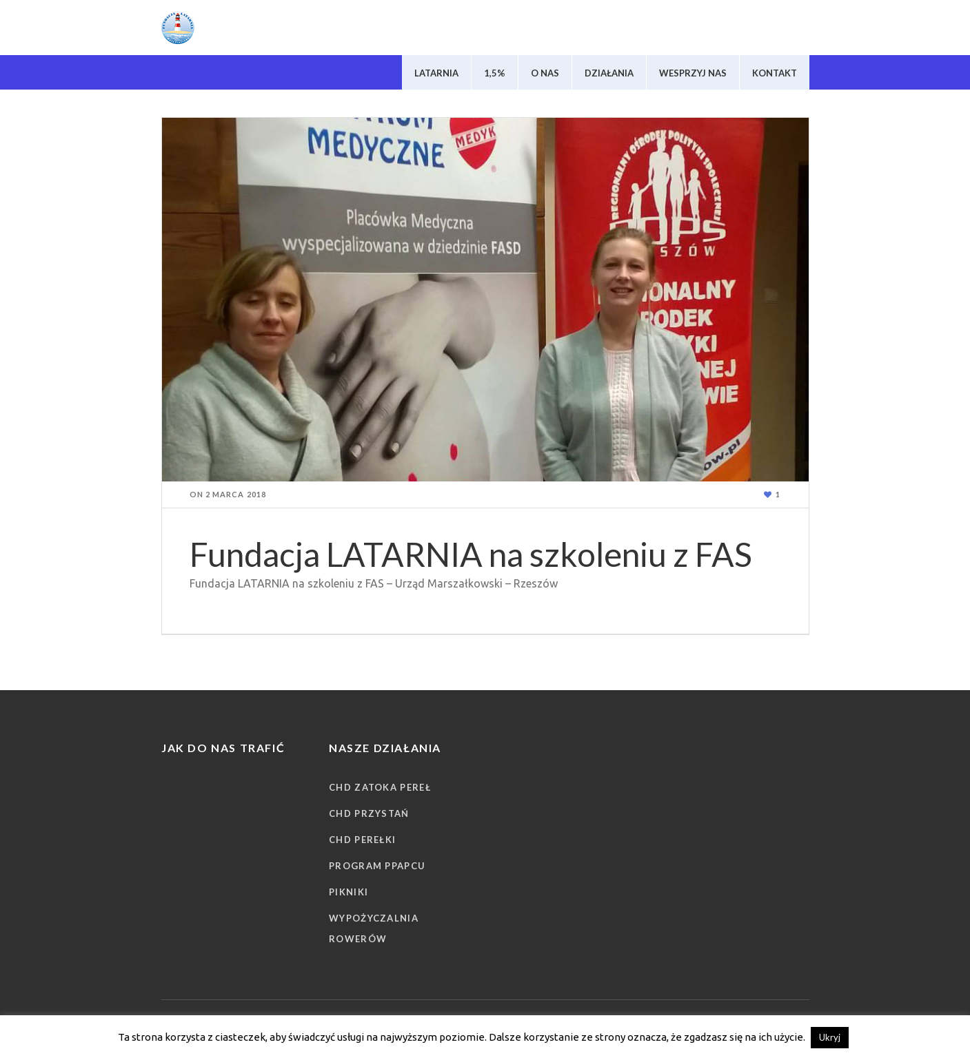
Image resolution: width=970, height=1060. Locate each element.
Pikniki (348, 891)
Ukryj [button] (829, 1037)
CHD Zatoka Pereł (380, 787)
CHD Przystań (369, 813)
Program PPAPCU (377, 865)
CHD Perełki (362, 839)
